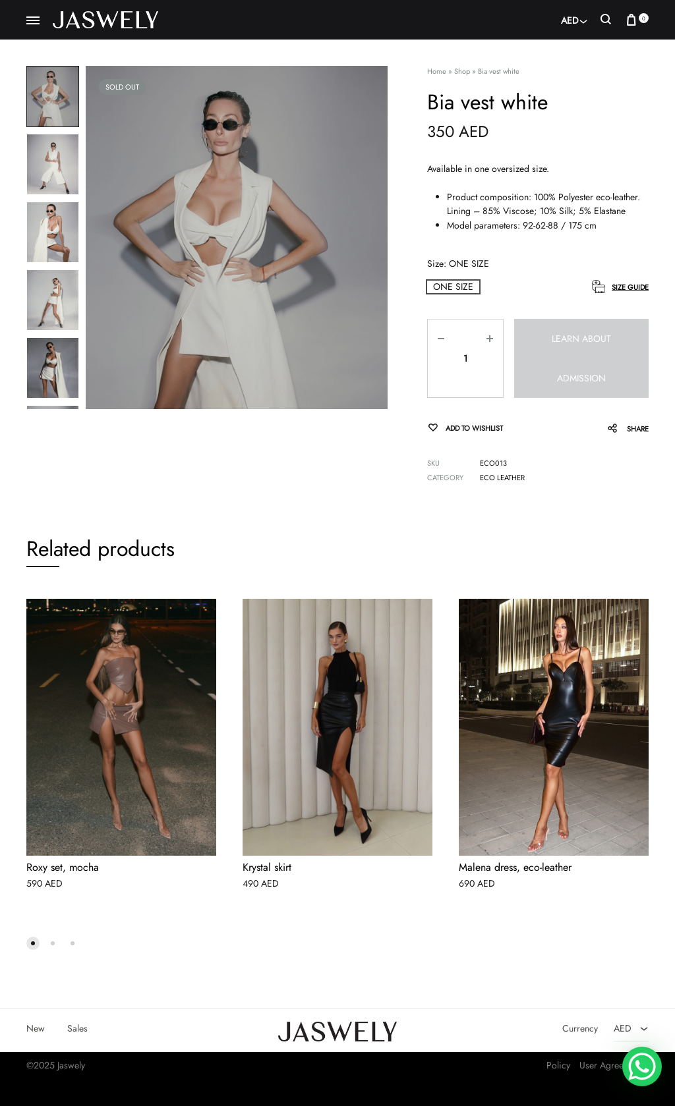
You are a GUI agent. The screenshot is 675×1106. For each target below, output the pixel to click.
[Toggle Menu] (33, 21)
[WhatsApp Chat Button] (642, 1066)
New (35, 1028)
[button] (453, 287)
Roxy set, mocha (62, 867)
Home (436, 71)
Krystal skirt (267, 867)
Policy (558, 1065)
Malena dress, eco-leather (515, 867)
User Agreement (610, 1065)
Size (458, 263)
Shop (462, 71)
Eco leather (502, 477)
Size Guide (630, 287)
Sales (77, 1028)
